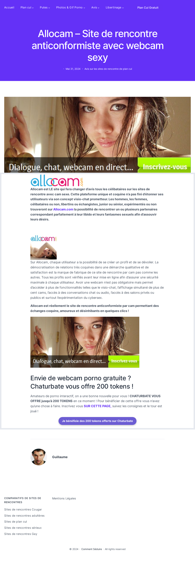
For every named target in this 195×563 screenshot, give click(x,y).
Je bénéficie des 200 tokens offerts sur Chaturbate (97, 421)
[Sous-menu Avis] (98, 7)
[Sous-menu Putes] (49, 7)
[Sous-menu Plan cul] (33, 7)
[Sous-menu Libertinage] (123, 7)
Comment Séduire (91, 549)
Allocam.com (63, 209)
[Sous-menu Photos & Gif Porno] (84, 7)
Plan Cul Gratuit (147, 7)
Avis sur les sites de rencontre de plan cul (108, 68)
